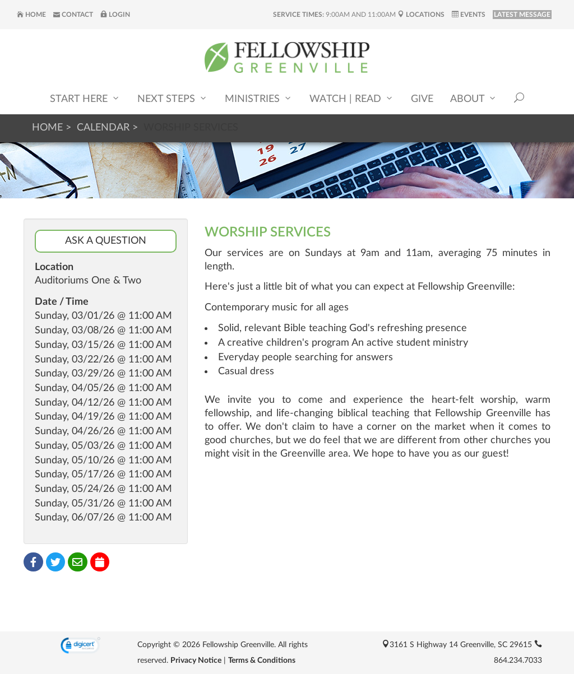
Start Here (85, 98)
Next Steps (172, 98)
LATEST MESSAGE (522, 14)
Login (115, 14)
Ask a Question (105, 241)
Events (468, 14)
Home (31, 14)
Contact (73, 14)
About (473, 98)
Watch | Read (351, 98)
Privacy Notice (195, 660)
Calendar (103, 128)
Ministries (259, 98)
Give (422, 99)
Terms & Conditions (261, 660)
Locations (421, 14)
